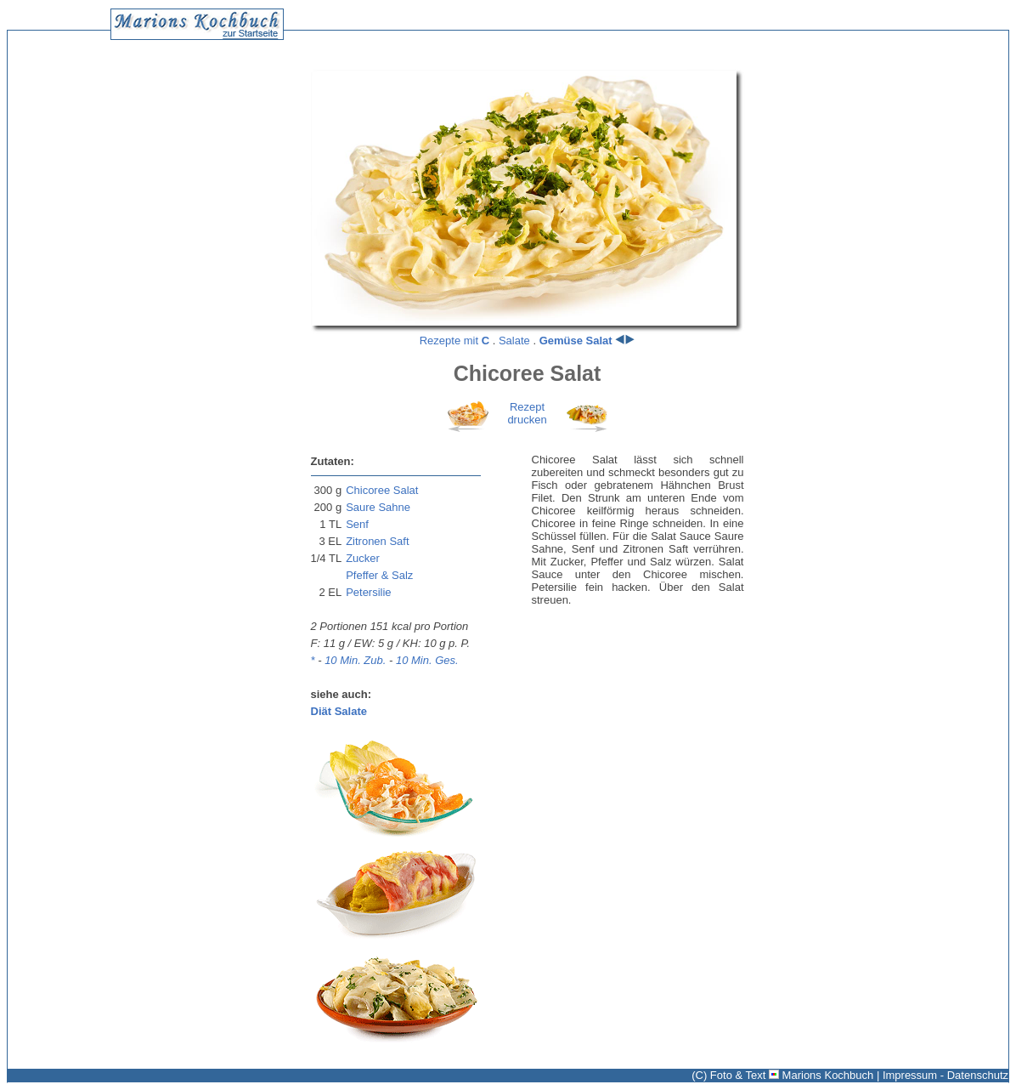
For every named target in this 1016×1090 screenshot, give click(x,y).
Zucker (363, 558)
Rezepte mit (454, 340)
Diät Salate (339, 711)
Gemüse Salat (575, 340)
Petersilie (368, 592)
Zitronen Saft (377, 541)
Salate (514, 340)
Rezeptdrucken (526, 413)
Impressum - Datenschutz (945, 1075)
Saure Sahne (378, 507)
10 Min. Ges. (427, 660)
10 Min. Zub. (355, 660)
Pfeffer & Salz (379, 575)
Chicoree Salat (382, 490)
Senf (357, 524)
